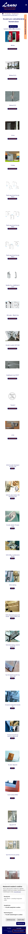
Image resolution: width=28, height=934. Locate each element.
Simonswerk (12, 49)
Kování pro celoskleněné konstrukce (10, 14)
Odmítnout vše (11, 919)
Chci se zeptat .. (19, 931)
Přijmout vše (20, 923)
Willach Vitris (12, 828)
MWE (12, 858)
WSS (12, 468)
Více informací (17, 891)
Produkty (8, 14)
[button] (26, 5)
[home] (9, 6)
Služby (9, 928)
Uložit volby (21, 919)
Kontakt (19, 928)
